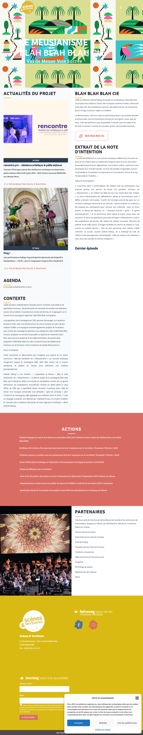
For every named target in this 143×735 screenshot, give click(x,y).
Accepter (78, 723)
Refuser (103, 723)
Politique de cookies (103, 729)
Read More (41, 183)
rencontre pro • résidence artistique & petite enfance (33, 165)
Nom (22, 695)
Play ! (7, 253)
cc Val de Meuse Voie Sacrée (19, 183)
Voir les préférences (127, 723)
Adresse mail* (26, 683)
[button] (137, 698)
